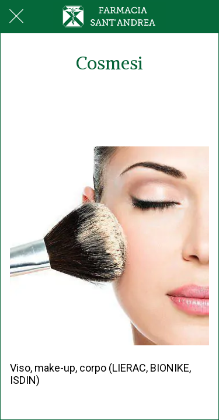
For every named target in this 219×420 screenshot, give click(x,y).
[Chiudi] (16, 16)
